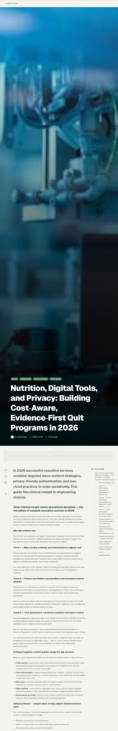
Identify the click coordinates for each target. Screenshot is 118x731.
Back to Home (11, 4)
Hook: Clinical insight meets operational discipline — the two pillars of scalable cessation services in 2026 (104, 476)
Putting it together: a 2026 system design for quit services (106, 521)
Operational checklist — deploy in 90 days (106, 537)
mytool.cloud (43, 632)
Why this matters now (106, 483)
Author (101, 552)
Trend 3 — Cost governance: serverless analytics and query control (106, 513)
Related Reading (104, 555)
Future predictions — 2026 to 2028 (106, 543)
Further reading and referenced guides (105, 548)
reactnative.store (20, 646)
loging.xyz (66, 604)
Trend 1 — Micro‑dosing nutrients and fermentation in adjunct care (104, 490)
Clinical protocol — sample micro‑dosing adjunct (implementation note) (106, 530)
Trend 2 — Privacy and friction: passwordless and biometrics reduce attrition (105, 502)
